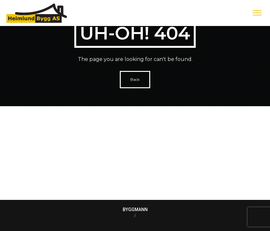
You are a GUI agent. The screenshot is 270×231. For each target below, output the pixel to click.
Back (135, 79)
